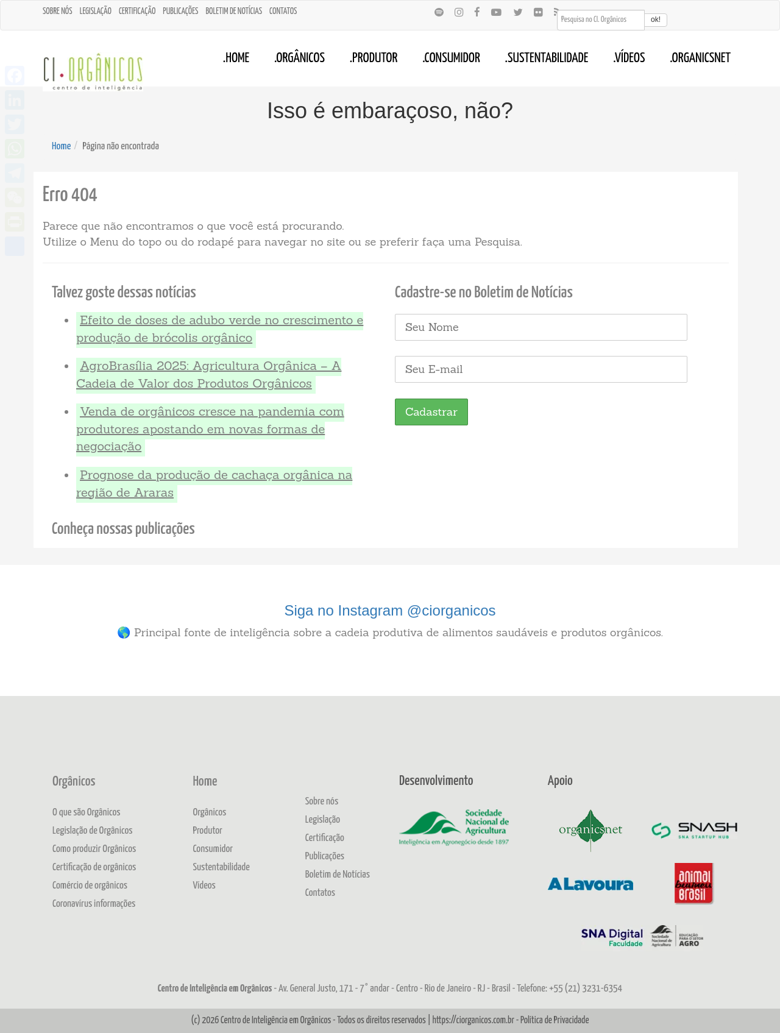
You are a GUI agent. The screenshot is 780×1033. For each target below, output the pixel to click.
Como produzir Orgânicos (94, 849)
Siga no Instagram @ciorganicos (389, 610)
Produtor (207, 831)
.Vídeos (629, 58)
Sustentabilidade (221, 867)
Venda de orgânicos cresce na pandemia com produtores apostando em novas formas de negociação (210, 428)
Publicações (180, 11)
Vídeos (204, 886)
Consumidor (213, 849)
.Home (236, 58)
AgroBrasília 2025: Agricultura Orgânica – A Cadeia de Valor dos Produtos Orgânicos (208, 374)
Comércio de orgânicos (89, 886)
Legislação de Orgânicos (92, 831)
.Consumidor (451, 58)
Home (61, 146)
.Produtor (374, 58)
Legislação (96, 11)
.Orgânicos (299, 58)
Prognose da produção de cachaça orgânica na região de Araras (214, 483)
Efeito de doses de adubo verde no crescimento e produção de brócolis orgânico (219, 328)
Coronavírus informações (93, 904)
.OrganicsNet (700, 58)
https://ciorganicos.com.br (473, 1020)
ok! (656, 19)
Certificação (137, 11)
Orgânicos (73, 782)
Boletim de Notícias (233, 11)
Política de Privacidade (554, 1020)
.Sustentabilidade (547, 58)
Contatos (283, 11)
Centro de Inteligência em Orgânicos (276, 1020)
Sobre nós (58, 11)
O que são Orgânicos (86, 813)
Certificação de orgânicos (94, 867)
